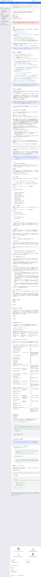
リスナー (35, 182)
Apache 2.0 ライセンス (16, 493)
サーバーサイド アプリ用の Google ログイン (22, 73)
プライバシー (15, 575)
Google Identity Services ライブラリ (29, 34)
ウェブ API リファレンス (32, 2)
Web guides (10, 0)
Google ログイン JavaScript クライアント (20, 341)
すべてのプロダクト (13, 572)
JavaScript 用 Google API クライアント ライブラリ (21, 152)
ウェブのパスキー (15, 2)
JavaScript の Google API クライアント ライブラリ (21, 328)
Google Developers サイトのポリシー (32, 493)
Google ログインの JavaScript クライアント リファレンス (22, 186)
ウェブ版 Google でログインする (8, 2)
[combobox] (35, 1)
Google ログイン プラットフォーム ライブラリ (20, 31)
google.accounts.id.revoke (25, 365)
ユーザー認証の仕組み (34, 43)
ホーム (2, 2)
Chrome (12, 568)
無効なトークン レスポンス (17, 235)
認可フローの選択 (15, 93)
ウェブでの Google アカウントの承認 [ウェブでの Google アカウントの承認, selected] (23, 2)
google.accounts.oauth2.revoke (26, 352)
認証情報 (21, 275)
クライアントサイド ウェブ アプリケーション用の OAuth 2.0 (25, 64)
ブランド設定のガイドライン (14, 562)
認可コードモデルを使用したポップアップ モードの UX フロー (25, 102)
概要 (30, 43)
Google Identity (28, 562)
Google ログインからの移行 (29, 45)
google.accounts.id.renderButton (34, 410)
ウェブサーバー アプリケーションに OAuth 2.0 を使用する (24, 72)
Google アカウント (29, 244)
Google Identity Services (16, 324)
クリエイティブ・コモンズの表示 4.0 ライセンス (27, 492)
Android (12, 567)
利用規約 (12, 561)
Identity (4, 0)
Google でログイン (28, 561)
